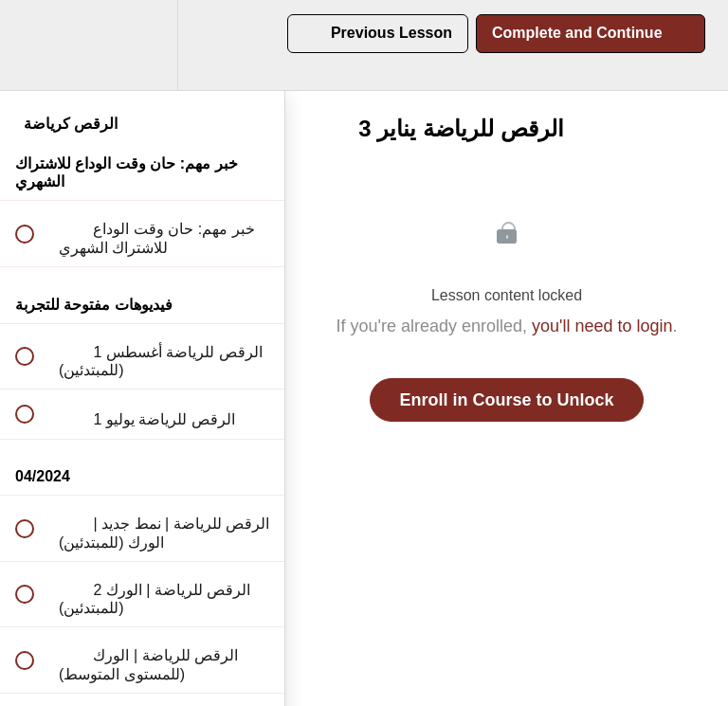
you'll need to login (602, 326)
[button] (35, 45)
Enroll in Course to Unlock (506, 399)
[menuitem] (142, 45)
